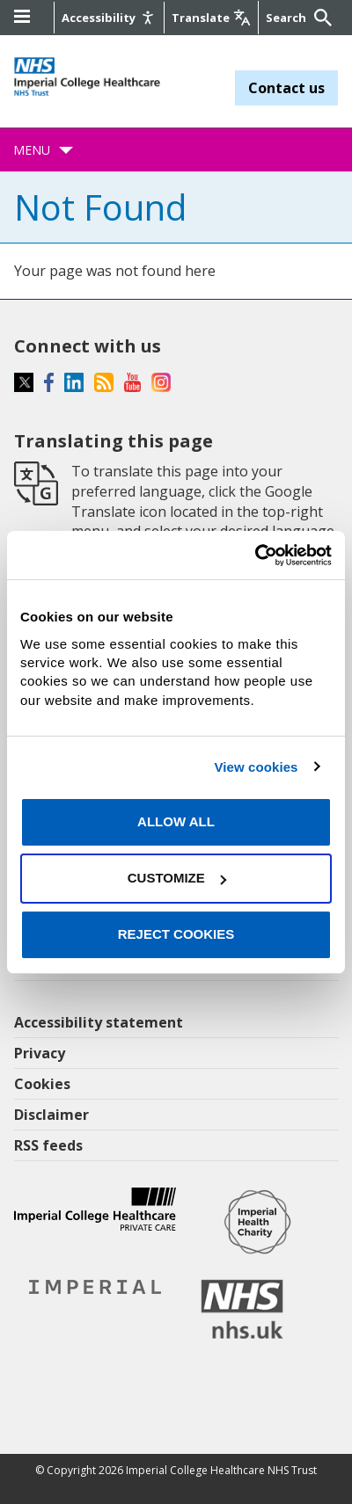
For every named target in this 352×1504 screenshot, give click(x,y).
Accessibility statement (98, 1022)
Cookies (42, 1083)
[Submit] (320, 17)
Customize (177, 877)
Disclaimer (51, 1114)
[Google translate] (211, 17)
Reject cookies (176, 933)
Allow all (176, 821)
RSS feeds (48, 1145)
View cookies (255, 766)
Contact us (286, 88)
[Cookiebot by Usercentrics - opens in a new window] (255, 554)
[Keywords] (288, 17)
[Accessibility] (109, 17)
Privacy (39, 1053)
